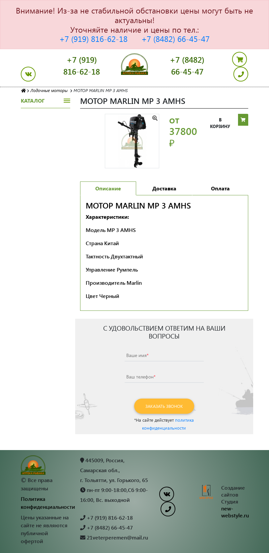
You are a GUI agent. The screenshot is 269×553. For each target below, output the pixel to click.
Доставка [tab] (164, 188)
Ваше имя (137, 355)
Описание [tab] (108, 188)
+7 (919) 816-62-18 (93, 38)
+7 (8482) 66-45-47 (175, 38)
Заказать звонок (164, 406)
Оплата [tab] (220, 188)
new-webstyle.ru (235, 512)
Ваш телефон (141, 377)
